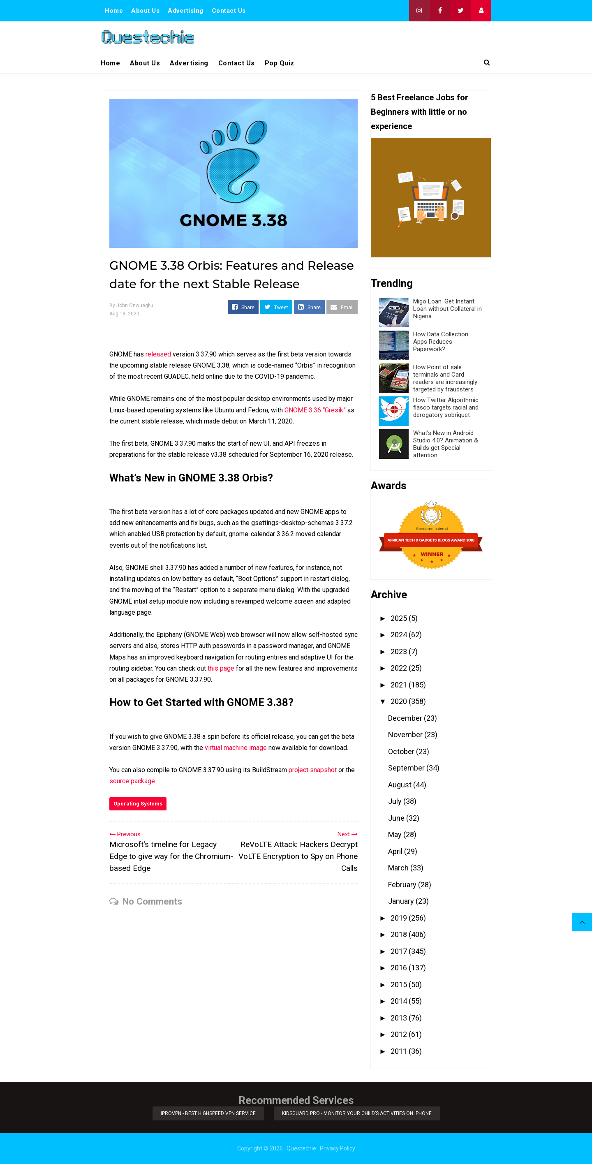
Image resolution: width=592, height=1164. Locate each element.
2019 (400, 918)
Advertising (186, 10)
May (395, 834)
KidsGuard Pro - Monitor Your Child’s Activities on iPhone (357, 1113)
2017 (400, 951)
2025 (400, 618)
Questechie (301, 1148)
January (402, 901)
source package (132, 781)
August (400, 784)
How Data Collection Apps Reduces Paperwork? (440, 342)
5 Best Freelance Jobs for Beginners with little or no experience (419, 112)
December (406, 718)
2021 (400, 684)
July (395, 801)
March (399, 867)
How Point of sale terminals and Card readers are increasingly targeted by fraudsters (445, 378)
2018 (400, 934)
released (158, 354)
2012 (400, 1034)
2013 (400, 1018)
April (396, 851)
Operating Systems (137, 804)
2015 (400, 984)
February (403, 884)
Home (114, 10)
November (406, 734)
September (407, 768)
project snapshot (313, 770)
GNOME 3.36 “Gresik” (315, 410)
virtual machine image (236, 748)
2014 (400, 1001)
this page (221, 668)
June (397, 818)
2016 (400, 967)
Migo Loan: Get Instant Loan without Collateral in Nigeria (447, 309)
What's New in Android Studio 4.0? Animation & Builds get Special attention (445, 444)
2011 (400, 1051)
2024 (400, 634)
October (402, 751)
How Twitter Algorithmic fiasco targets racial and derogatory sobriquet (446, 407)
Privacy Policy (337, 1148)
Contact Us (229, 10)
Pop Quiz (279, 63)
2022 (400, 668)
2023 (400, 651)
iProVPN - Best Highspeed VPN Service (208, 1113)
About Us (145, 10)
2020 (400, 701)
